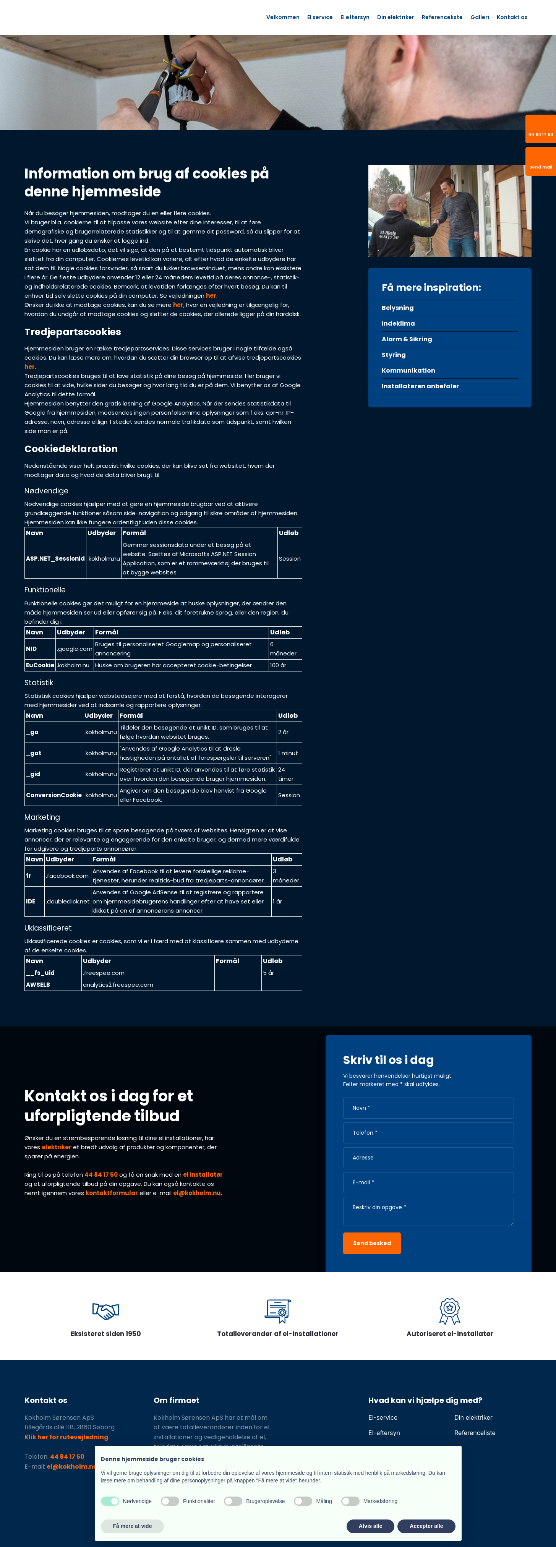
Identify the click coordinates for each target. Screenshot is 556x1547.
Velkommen (283, 17)
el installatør (203, 1175)
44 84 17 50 (101, 1175)
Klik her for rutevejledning (66, 1437)
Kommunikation (408, 370)
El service (320, 17)
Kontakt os (512, 17)
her (211, 296)
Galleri (479, 17)
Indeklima (398, 323)
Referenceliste (442, 17)
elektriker (56, 1147)
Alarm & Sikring (407, 339)
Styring (394, 354)
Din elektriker (395, 17)
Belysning (398, 307)
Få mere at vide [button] (132, 1526)
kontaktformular (112, 1193)
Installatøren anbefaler (420, 386)
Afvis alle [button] (370, 1526)
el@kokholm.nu (197, 1193)
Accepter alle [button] (426, 1526)
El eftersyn (355, 17)
